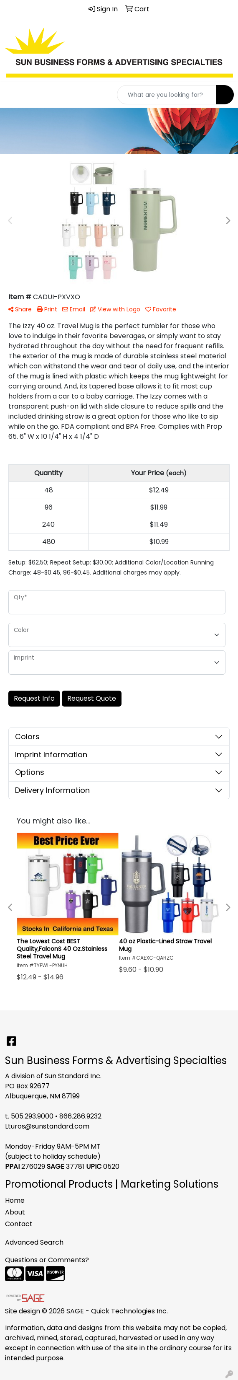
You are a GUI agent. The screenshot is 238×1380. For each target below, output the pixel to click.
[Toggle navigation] (13, 95)
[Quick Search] (166, 94)
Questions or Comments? (47, 1260)
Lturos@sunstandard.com (47, 1126)
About (15, 1212)
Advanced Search (34, 1242)
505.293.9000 (32, 1116)
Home (15, 1200)
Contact (19, 1224)
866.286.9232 (80, 1116)
